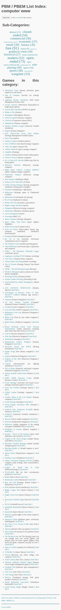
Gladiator (8, 155)
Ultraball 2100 (10, 567)
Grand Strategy (10, 402)
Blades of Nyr (10, 112)
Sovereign (8, 216)
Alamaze (8, 299)
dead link (15, 290)
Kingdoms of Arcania (13, 429)
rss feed (18, 17)
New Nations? (10, 179)
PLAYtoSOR (9, 472)
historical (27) (12, 54)
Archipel (8, 307)
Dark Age (8, 336)
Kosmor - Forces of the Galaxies (17, 434)
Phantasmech (9, 197)
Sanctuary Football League (14, 500)
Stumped (8, 236)
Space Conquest (10, 219)
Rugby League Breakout (13, 205)
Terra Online (9, 532)
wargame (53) (20, 74)
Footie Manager (11, 383)
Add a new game (7, 598)
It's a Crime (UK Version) (14, 160)
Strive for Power (11, 229)
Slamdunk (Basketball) (13, 507)
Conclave (8, 120)
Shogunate (8, 208)
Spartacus (8, 515)
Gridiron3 (8, 414)
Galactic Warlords (11, 149)
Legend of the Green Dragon (16, 439)
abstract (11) (15, 32)
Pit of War (8, 200)
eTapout (8, 364)
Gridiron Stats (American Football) (18, 409)
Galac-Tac (8, 147)
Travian (7, 555)
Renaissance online (12, 480)
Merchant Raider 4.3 (12, 448)
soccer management (12, 214)
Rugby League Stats (12, 490)
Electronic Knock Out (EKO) (18, 347)
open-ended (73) (22, 59)
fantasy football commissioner (16, 373)
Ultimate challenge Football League (18, 562)
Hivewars (8, 422)
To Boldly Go (10, 552)
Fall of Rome (10, 368)
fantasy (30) (28, 44)
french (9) (25, 49)
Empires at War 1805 (13, 359)
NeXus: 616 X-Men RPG (14, 182)
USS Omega (9, 575)
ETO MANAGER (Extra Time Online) (22, 133)
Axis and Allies (10, 310)
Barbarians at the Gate (13, 312)
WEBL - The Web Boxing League (17, 269)
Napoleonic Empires (13, 175)
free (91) (12, 48)
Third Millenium (11, 246)
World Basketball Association (17, 582)
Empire (7, 131)
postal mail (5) (25, 65)
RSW (7, 487)
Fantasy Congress (11, 141)
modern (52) (16, 58)
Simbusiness (9, 211)
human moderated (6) (30, 55)
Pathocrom (9, 192)
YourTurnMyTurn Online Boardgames (19, 282)
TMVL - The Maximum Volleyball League (22, 251)
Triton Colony (10, 560)
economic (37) (28, 41)
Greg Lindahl (6, 607)
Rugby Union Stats (12, 495)
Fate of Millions (10, 144)
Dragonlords (9, 123)
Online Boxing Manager (14, 185)
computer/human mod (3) (10, 42)
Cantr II (7, 334)
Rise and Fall (10, 482)
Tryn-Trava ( (9, 259)
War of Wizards (10, 264)
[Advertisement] (52, 57)
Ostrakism (9, 190)
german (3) (33, 49)
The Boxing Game (11, 536)
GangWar (8, 152)
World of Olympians (12, 272)
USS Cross (9, 572)
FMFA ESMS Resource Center (18, 378)
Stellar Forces (10, 227)
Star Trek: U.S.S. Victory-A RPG (17, 524)
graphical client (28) (20, 51)
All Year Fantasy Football (17, 302)
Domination (9, 339)
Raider (7, 477)
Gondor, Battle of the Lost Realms (18, 397)
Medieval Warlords (12, 165)
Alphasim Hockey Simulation (16, 100)
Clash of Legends (11, 118)
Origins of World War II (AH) (22, 467)
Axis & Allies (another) (13, 109)
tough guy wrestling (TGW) (15, 256)
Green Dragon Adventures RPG (17, 405)
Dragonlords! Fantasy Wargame (18, 342)
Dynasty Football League (14, 126)
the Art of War (12, 239)
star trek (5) (28, 71)
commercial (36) (20, 38)
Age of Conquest (12, 95)
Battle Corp (9, 317)
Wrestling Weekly (11, 277)
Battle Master (10, 322)
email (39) (12, 44)
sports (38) (16, 70)
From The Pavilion (12, 388)
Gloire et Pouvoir (11, 157)
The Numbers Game (12, 244)
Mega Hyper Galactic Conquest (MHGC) (22, 170)
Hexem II (8, 419)
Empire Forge (10, 351)
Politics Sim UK (11, 203)
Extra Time (9, 138)
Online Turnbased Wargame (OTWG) (19, 461)
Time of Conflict (11, 547)
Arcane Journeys (11, 105)
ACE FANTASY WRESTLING (18, 288)
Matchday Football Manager (15, 444)
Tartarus (8, 529)
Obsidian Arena (10, 458)
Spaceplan (8, 512)
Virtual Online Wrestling (14, 261)
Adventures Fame (11, 90)
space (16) (28, 67)
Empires (8, 356)
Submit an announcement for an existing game (30, 598)
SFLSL (7, 504)
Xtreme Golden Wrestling (14, 279)
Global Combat (10, 392)
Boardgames (9, 115)
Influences (8, 424)
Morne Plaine (10, 453)
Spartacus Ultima (11, 519)
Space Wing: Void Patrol (15, 222)
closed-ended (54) (22, 33)
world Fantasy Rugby (13, 587)
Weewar (8, 577)
